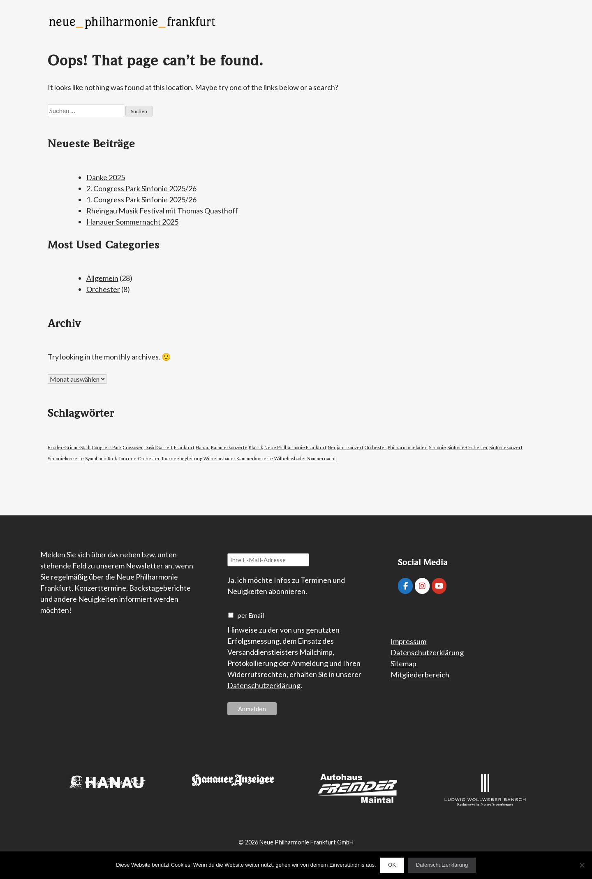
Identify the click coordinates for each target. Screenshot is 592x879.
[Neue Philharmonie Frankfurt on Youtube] (439, 586)
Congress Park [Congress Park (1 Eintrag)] (107, 447)
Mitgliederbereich (420, 674)
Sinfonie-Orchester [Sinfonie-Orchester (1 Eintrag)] (467, 447)
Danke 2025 (105, 177)
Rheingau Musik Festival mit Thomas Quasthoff (162, 210)
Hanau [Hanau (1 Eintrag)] (203, 447)
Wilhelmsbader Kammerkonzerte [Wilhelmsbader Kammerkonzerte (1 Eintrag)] (238, 458)
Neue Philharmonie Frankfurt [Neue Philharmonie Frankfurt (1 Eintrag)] (295, 447)
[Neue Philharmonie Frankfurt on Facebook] (405, 586)
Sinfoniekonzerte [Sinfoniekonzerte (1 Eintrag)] (66, 458)
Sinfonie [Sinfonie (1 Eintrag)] (437, 447)
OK (392, 865)
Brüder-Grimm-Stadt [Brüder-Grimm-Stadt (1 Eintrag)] (69, 447)
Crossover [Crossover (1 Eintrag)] (133, 447)
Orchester (103, 289)
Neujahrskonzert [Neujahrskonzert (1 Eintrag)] (345, 447)
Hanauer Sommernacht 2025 (132, 221)
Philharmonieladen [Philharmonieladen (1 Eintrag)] (408, 447)
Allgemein (102, 278)
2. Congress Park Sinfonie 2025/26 (141, 188)
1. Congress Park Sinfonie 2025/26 (141, 199)
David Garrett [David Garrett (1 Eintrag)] (158, 447)
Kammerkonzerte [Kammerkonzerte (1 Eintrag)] (229, 447)
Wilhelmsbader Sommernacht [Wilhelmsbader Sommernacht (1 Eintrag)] (305, 458)
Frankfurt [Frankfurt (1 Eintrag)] (184, 447)
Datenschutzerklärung (264, 685)
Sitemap (403, 663)
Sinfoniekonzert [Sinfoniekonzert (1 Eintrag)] (506, 447)
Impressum (408, 641)
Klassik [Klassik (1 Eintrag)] (256, 447)
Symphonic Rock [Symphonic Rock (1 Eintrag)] (101, 458)
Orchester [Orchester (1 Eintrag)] (375, 447)
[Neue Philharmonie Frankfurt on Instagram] (422, 586)
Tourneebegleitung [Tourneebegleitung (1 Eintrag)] (181, 458)
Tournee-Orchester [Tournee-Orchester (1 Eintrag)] (139, 458)
